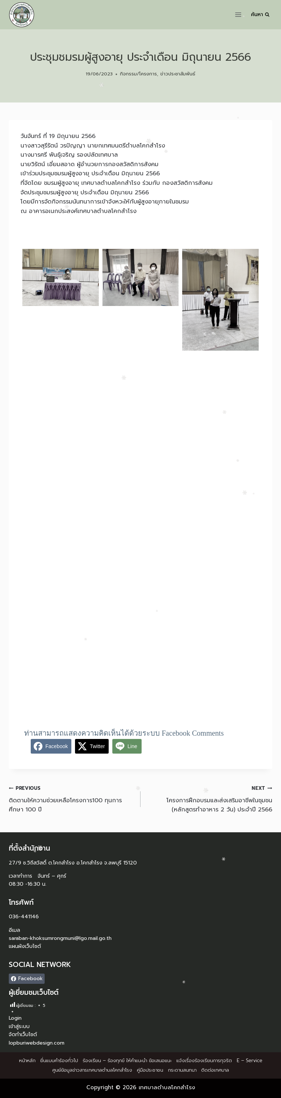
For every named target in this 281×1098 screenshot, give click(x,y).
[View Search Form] (260, 14)
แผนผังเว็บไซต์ (25, 946)
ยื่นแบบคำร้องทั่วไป (59, 1060)
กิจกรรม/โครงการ (138, 73)
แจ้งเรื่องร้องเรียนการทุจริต (204, 1060)
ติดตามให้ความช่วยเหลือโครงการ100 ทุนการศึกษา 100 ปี (72, 799)
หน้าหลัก (27, 1060)
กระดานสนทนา (182, 1070)
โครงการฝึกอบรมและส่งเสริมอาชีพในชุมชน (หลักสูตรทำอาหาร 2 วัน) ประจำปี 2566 (209, 799)
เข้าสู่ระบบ (19, 1026)
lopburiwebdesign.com (36, 1043)
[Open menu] (238, 14)
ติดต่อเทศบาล (215, 1070)
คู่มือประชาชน (150, 1070)
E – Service (249, 1060)
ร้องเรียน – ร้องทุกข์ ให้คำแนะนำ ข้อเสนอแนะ (127, 1060)
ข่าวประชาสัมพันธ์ (177, 73)
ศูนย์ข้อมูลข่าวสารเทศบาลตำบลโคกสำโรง (92, 1070)
